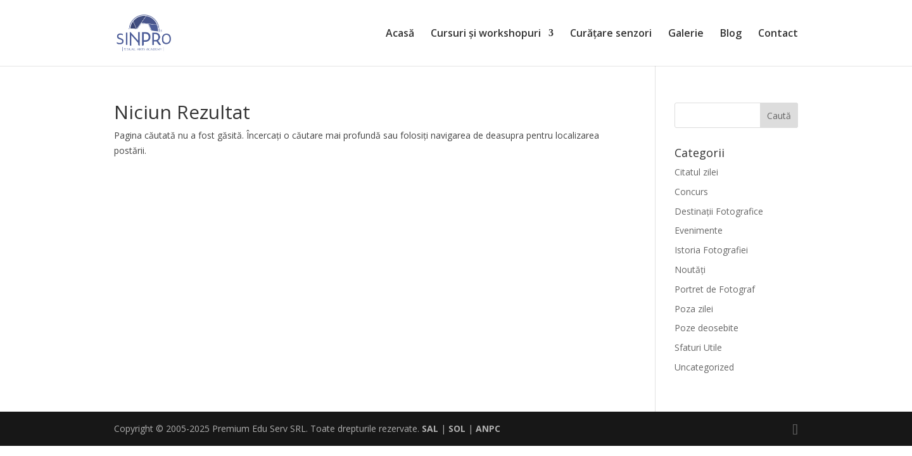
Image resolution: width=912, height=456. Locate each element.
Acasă (400, 34)
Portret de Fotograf (714, 289)
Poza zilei (693, 309)
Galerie (686, 34)
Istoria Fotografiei (711, 250)
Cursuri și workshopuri (486, 34)
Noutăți (690, 269)
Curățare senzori (611, 34)
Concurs (691, 192)
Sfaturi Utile (698, 347)
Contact (778, 34)
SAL (430, 428)
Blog (731, 34)
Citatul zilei (696, 172)
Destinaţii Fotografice (718, 211)
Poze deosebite (706, 328)
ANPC (488, 428)
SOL (457, 428)
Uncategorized (704, 367)
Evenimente (698, 230)
